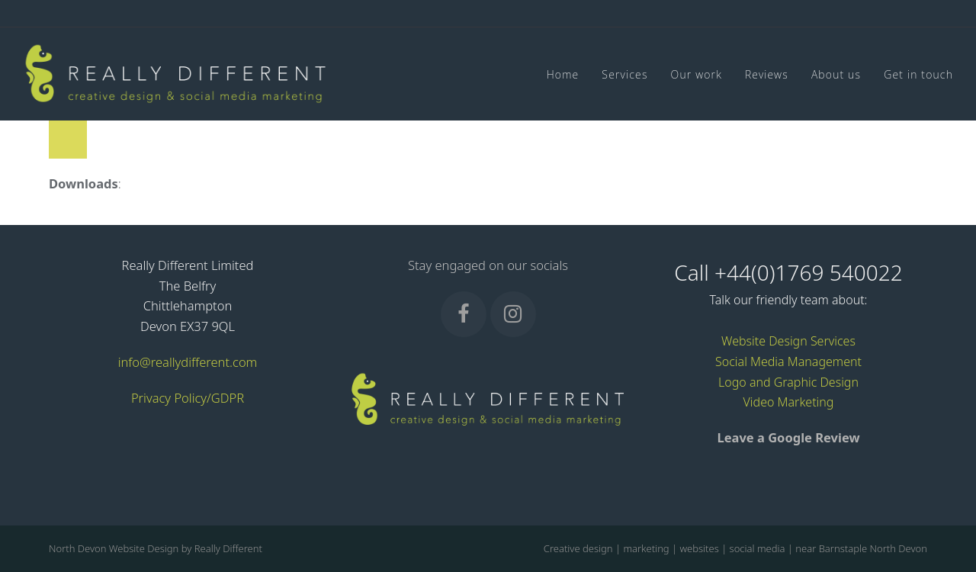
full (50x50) (155, 183)
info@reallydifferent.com (188, 362)
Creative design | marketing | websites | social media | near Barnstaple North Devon (735, 548)
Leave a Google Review (788, 437)
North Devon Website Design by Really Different (155, 548)
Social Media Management (788, 361)
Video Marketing (788, 402)
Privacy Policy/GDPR (187, 398)
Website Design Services (788, 341)
